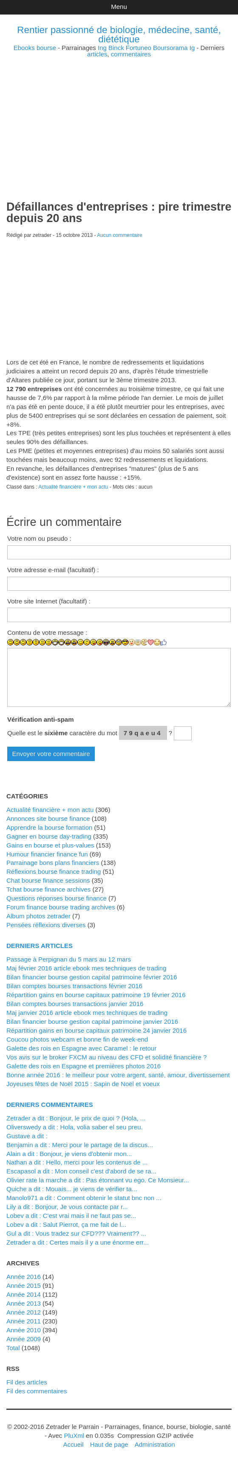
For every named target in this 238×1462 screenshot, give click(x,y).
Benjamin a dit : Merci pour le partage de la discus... (79, 1144)
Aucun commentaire (119, 235)
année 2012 (23, 1312)
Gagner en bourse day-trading (48, 836)
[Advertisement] (119, 116)
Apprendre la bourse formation (49, 827)
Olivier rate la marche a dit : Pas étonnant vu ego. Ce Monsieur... (97, 1180)
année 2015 (23, 1285)
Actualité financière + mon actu (73, 487)
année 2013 (23, 1303)
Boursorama (170, 47)
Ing (102, 47)
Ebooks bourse (35, 47)
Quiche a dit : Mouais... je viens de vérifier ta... (71, 1188)
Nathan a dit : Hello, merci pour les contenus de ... (76, 1162)
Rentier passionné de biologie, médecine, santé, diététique (119, 34)
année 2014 (23, 1294)
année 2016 (23, 1276)
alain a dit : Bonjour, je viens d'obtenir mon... (69, 1153)
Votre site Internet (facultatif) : (49, 601)
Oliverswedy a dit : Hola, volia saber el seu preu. (74, 1127)
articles (97, 54)
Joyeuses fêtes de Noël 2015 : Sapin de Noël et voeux (83, 1083)
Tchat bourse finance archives (48, 889)
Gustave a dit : (27, 1136)
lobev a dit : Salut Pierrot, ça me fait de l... (66, 1224)
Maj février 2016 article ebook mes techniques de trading (86, 968)
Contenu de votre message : (47, 632)
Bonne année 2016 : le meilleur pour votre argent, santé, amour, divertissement (118, 1074)
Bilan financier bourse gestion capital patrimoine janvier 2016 (92, 1021)
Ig (192, 47)
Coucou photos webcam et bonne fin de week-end (77, 1039)
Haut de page (109, 1444)
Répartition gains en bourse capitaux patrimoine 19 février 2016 (96, 994)
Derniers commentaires (49, 1104)
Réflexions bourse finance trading (53, 871)
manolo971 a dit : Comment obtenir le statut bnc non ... (84, 1197)
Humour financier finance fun (47, 854)
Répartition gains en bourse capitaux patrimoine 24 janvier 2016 (96, 1030)
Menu (119, 6)
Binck (116, 47)
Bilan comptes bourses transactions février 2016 (74, 985)
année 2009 (23, 1338)
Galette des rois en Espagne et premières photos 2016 (83, 1066)
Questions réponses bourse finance (56, 898)
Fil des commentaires (36, 1391)
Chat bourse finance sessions (48, 880)
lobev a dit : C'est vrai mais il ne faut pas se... (71, 1215)
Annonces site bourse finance (48, 818)
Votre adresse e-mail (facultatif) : (53, 569)
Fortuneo (138, 47)
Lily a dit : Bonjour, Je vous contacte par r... (67, 1206)
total (14, 1347)
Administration (155, 1444)
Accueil (73, 1444)
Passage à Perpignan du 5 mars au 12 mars (68, 959)
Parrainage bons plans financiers (52, 862)
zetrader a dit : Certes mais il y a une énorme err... (77, 1242)
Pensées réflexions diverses (46, 924)
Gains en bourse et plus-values (50, 845)
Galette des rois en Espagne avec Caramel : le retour (81, 1048)
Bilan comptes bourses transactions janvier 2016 (74, 1003)
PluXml (74, 1435)
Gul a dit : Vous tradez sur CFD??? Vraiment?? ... (76, 1233)
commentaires (131, 54)
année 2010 (23, 1330)
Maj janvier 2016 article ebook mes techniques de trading (86, 1012)
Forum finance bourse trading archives (60, 907)
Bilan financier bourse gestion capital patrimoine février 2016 (91, 977)
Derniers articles (39, 945)
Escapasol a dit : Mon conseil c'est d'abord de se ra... (81, 1171)
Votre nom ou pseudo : (39, 538)
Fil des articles (26, 1382)
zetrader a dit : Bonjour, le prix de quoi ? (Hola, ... (75, 1118)
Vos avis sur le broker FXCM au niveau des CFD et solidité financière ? (106, 1057)
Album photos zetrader (38, 916)
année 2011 (23, 1321)
